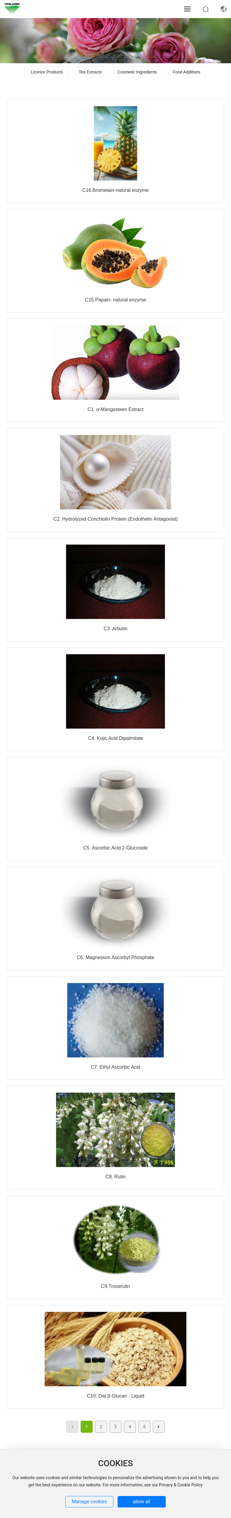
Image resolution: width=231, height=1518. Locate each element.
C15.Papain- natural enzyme (115, 299)
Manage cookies (89, 1501)
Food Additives (186, 72)
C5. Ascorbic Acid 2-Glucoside (115, 847)
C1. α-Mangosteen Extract (115, 409)
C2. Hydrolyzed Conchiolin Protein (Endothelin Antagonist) (115, 519)
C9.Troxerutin (115, 1286)
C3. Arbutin (115, 628)
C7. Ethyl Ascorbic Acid (115, 1067)
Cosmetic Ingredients (137, 72)
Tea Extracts (90, 72)
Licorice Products (47, 72)
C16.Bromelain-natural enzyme (115, 190)
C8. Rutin (116, 1176)
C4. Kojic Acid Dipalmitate (115, 738)
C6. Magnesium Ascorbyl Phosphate (115, 957)
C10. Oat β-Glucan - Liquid (115, 1395)
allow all (141, 1501)
